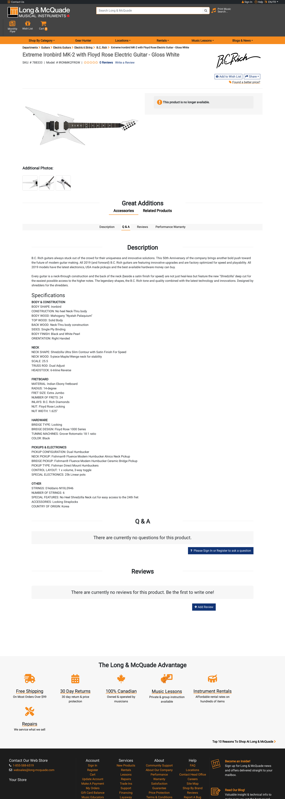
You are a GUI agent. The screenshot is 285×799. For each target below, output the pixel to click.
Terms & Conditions (159, 756)
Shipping (126, 760)
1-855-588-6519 (21, 724)
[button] (275, 13)
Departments (30, 34)
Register (92, 728)
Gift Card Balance (92, 751)
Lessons (126, 733)
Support (126, 747)
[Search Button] (205, 13)
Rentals (126, 728)
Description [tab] (107, 213)
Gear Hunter (83, 27)
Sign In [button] (247, 1)
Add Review (204, 593)
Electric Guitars (62, 34)
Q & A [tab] (125, 213)
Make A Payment (92, 742)
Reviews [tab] (142, 213)
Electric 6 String (83, 34)
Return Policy (159, 765)
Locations (192, 728)
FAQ (192, 724)
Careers (193, 737)
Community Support (159, 724)
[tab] (123, 198)
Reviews (192, 751)
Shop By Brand (193, 747)
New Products (126, 724)
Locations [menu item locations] (121, 27)
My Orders (92, 747)
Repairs (126, 737)
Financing (125, 751)
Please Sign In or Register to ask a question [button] (220, 537)
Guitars (45, 34)
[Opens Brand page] (238, 47)
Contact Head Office (192, 733)
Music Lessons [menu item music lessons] (202, 27)
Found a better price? (244, 69)
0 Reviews (106, 49)
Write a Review (125, 49)
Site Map (193, 742)
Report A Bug (192, 756)
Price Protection (159, 751)
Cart (92, 733)
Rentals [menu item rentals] (162, 27)
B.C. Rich (101, 34)
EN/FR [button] (270, 1)
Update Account (92, 737)
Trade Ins (126, 742)
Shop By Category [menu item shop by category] (40, 27)
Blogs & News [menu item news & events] (241, 27)
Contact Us (16, 2)
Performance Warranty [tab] (171, 213)
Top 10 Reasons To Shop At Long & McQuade (244, 700)
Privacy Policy (159, 760)
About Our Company (159, 728)
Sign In (92, 724)
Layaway (126, 756)
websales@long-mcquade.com (31, 728)
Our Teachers (159, 769)
